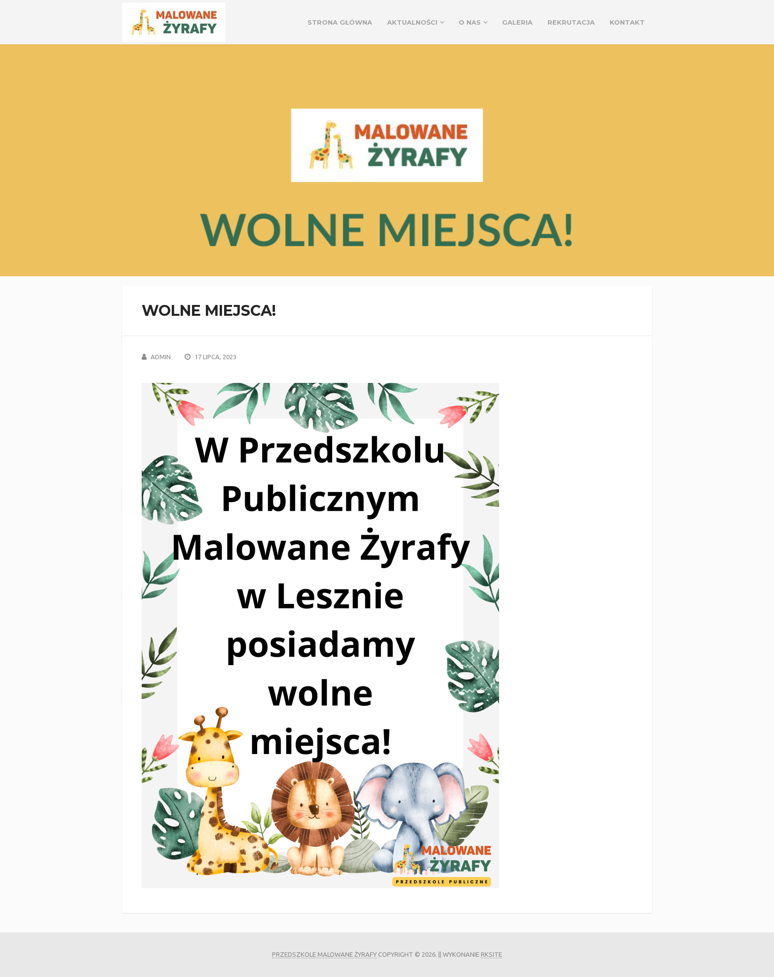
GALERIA (517, 22)
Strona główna (340, 22)
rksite (491, 954)
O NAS (470, 22)
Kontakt (627, 22)
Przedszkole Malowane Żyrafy (324, 954)
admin (161, 356)
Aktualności (412, 22)
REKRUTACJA (571, 22)
